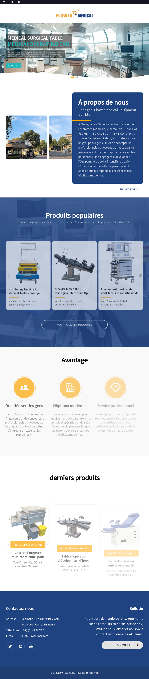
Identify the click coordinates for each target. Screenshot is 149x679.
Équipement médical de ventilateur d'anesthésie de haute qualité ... (120, 307)
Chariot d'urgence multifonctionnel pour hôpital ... (28, 569)
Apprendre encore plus (28, 558)
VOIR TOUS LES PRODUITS (74, 341)
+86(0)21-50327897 (32, 630)
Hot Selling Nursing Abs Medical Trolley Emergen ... (26, 307)
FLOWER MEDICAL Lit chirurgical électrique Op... (72, 307)
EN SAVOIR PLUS (129, 189)
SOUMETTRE (125, 645)
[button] (72, 77)
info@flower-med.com (34, 636)
